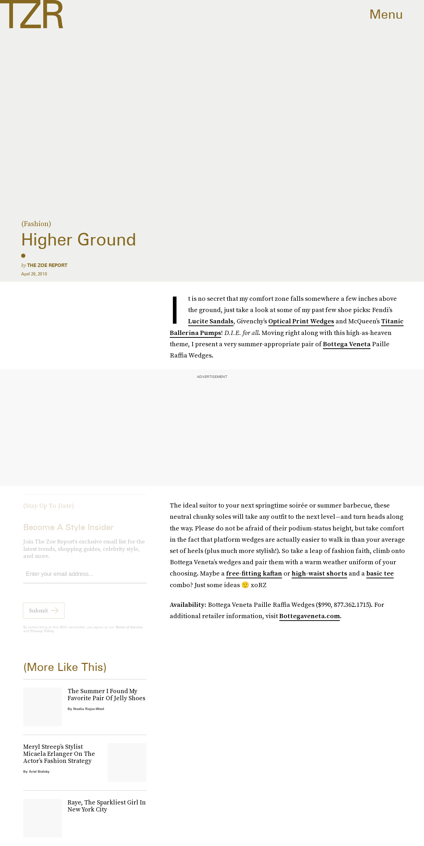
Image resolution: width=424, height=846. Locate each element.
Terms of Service (129, 632)
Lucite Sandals (210, 321)
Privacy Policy (42, 636)
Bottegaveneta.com (309, 615)
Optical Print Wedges (301, 321)
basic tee (380, 573)
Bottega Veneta (346, 344)
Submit (38, 616)
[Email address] (84, 580)
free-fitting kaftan (254, 573)
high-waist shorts (319, 573)
